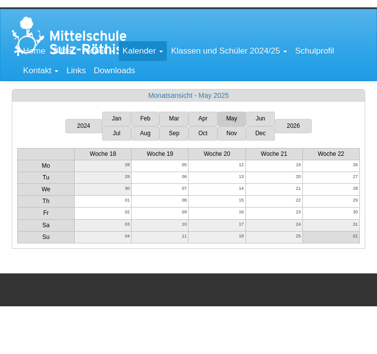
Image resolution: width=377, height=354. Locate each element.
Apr (203, 118)
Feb (145, 118)
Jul (116, 133)
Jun (260, 118)
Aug (145, 133)
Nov (231, 133)
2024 (83, 125)
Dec (260, 133)
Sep (174, 133)
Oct (203, 133)
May (232, 118)
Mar (174, 118)
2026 (293, 125)
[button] (99, 51)
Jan (116, 118)
